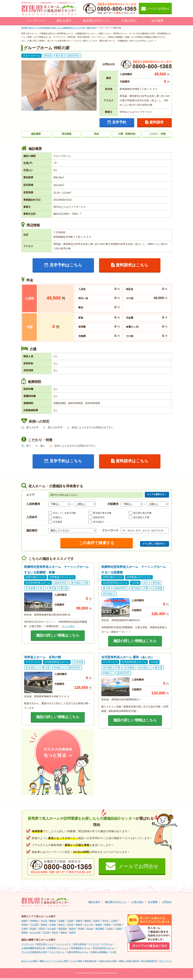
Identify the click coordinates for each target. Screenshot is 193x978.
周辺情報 (66, 134)
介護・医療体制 (126, 134)
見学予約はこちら (63, 265)
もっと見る (68, 626)
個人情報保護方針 (149, 961)
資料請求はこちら (129, 265)
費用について (46, 961)
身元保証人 (99, 521)
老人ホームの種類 (29, 961)
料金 (96, 134)
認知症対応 (99, 517)
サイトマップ (166, 961)
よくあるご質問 (61, 961)
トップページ (35, 20)
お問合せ (167, 902)
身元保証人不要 (141, 517)
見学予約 (116, 122)
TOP (53, 28)
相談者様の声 (90, 961)
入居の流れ (128, 20)
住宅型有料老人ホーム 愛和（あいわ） (127, 657)
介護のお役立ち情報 (108, 961)
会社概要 (157, 20)
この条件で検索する (96, 543)
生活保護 (57, 521)
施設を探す (64, 20)
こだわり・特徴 (157, 134)
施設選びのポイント (96, 20)
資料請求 (154, 122)
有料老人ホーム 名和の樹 (42, 657)
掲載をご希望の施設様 (129, 961)
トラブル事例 (76, 961)
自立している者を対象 (64, 513)
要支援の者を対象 (102, 513)
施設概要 (36, 134)
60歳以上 (57, 517)
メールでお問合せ (155, 8)
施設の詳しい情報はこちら (58, 635)
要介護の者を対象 (142, 513)
